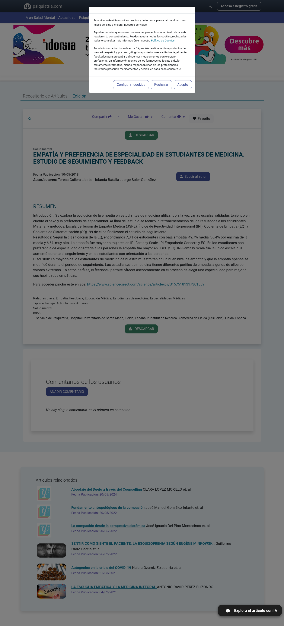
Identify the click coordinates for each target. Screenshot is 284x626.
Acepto (182, 85)
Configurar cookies (131, 85)
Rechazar (161, 85)
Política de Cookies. (163, 40)
